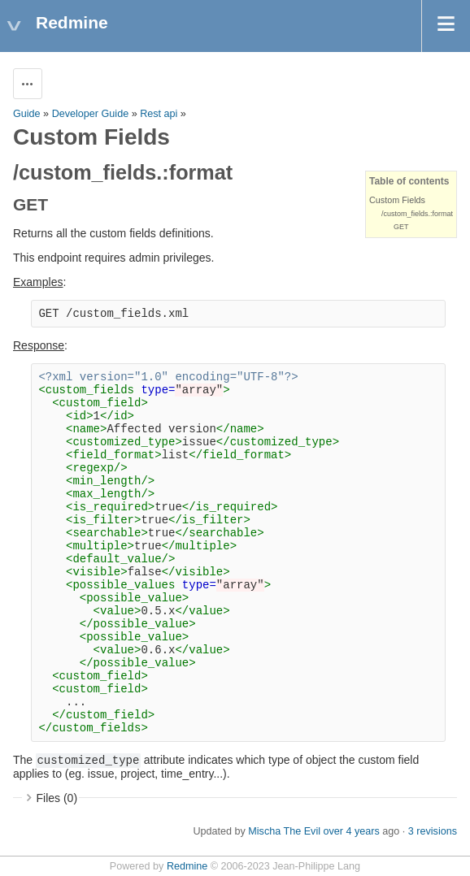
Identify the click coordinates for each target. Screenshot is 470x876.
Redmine (187, 866)
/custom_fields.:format (417, 214)
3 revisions (432, 831)
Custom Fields (397, 200)
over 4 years (351, 831)
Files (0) (57, 797)
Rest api (158, 113)
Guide (27, 113)
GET (401, 227)
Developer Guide (90, 113)
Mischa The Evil (284, 831)
